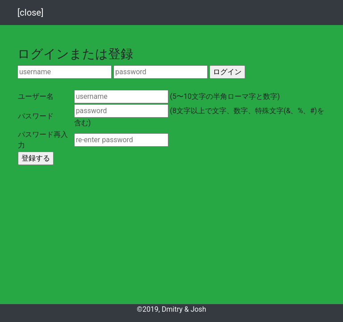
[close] (30, 12)
